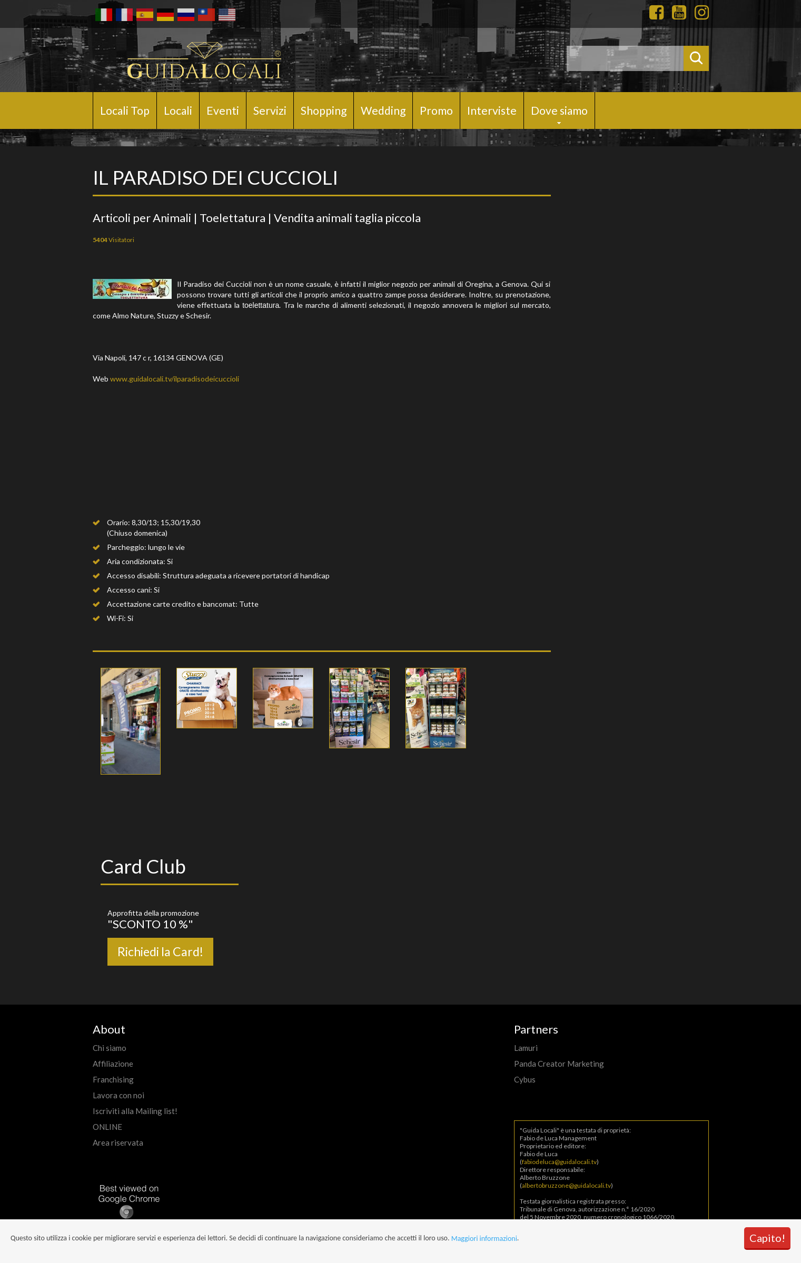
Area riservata (118, 1142)
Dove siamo (559, 110)
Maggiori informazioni (484, 1238)
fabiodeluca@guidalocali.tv (559, 1162)
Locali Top (125, 110)
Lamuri (526, 1047)
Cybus (525, 1079)
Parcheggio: (126, 547)
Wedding (383, 110)
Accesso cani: (129, 589)
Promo (436, 110)
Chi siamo (109, 1047)
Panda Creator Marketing (559, 1063)
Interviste (492, 110)
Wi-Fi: (116, 618)
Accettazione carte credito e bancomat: (172, 603)
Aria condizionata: (136, 561)
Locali (178, 110)
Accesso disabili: (134, 575)
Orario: (118, 522)
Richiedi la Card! (160, 951)
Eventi (222, 110)
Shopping (324, 110)
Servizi (269, 110)
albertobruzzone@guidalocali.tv (566, 1185)
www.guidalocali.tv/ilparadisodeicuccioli (174, 378)
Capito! (767, 1237)
